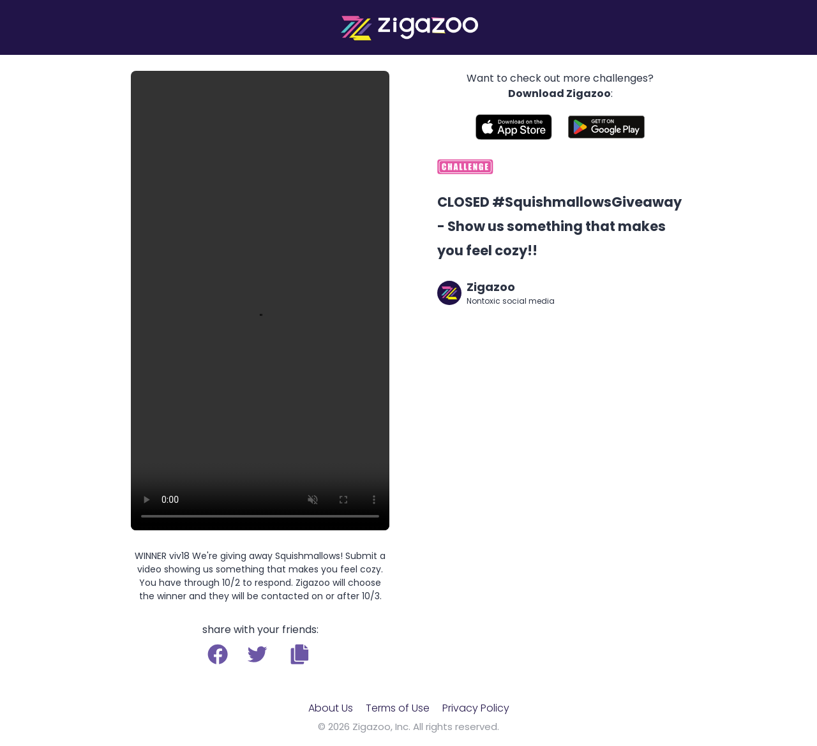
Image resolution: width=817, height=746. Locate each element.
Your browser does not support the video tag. (260, 300)
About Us (330, 708)
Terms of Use (398, 708)
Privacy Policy (475, 708)
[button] (300, 654)
